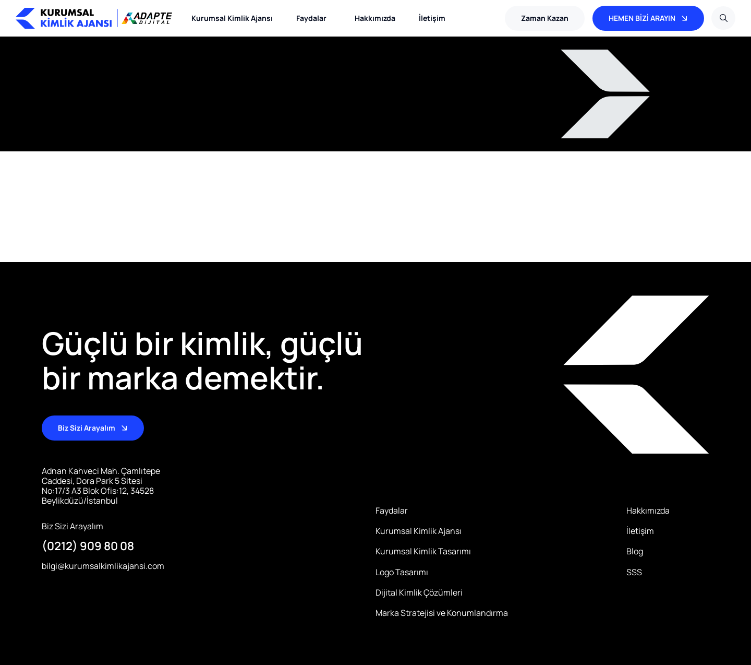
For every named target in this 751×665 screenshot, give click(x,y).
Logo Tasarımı (402, 572)
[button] (545, 18)
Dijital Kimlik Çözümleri (419, 593)
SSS (634, 572)
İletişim (432, 18)
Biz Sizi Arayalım (72, 526)
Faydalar (314, 18)
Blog (634, 551)
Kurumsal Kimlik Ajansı (232, 18)
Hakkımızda (375, 18)
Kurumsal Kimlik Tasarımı (423, 551)
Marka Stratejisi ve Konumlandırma (442, 613)
